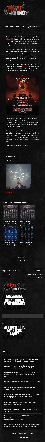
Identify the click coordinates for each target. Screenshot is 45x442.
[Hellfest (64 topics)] (5, 351)
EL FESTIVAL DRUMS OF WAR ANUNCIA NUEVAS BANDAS (20, 403)
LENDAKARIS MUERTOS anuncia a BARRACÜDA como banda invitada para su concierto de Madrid (22, 395)
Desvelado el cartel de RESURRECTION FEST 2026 (20, 409)
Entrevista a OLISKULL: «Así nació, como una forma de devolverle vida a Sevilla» (21, 360)
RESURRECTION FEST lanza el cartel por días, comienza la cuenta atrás (19, 367)
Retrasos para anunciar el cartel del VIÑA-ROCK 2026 (22, 381)
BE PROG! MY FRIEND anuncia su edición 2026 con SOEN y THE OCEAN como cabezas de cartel (21, 374)
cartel (25, 66)
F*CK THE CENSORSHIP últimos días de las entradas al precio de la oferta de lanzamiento (21, 425)
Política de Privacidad (25, 433)
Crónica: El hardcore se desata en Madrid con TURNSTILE (19, 388)
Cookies (14, 433)
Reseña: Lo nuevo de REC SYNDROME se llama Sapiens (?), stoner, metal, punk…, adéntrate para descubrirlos (21, 418)
